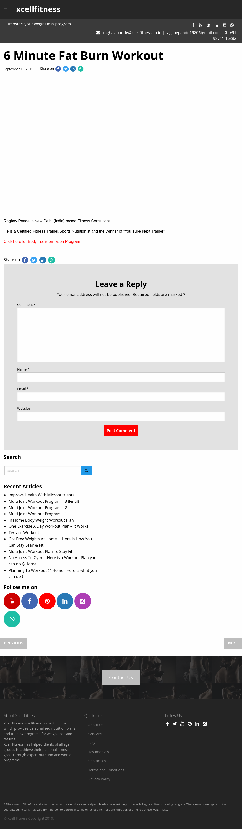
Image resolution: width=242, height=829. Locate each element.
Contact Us (121, 677)
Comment (26, 304)
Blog (91, 742)
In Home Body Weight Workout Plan (41, 520)
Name (23, 369)
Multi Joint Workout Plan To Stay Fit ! (41, 551)
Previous (13, 643)
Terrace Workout (24, 532)
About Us (96, 725)
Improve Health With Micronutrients (41, 495)
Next (233, 643)
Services (95, 734)
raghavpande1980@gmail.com (193, 32)
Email (23, 388)
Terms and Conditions (106, 770)
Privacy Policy (99, 779)
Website (23, 408)
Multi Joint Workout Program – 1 (38, 513)
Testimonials (98, 751)
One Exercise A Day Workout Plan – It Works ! (50, 526)
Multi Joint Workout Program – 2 (38, 507)
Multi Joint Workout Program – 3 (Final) (44, 501)
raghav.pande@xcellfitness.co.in (132, 32)
